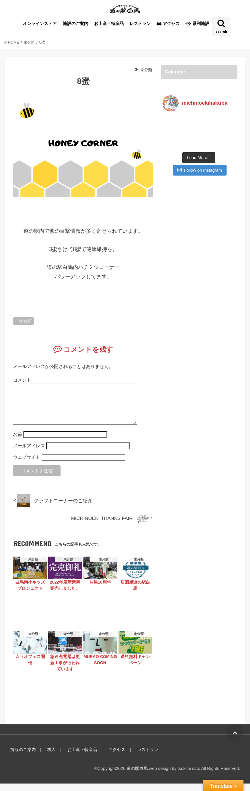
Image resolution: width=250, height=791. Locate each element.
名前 (17, 441)
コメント (22, 379)
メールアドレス (29, 453)
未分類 (26, 320)
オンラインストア (40, 23)
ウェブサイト (26, 464)
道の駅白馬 (137, 775)
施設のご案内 (75, 23)
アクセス (115, 757)
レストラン (140, 23)
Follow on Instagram (199, 153)
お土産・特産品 (109, 23)
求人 (51, 757)
